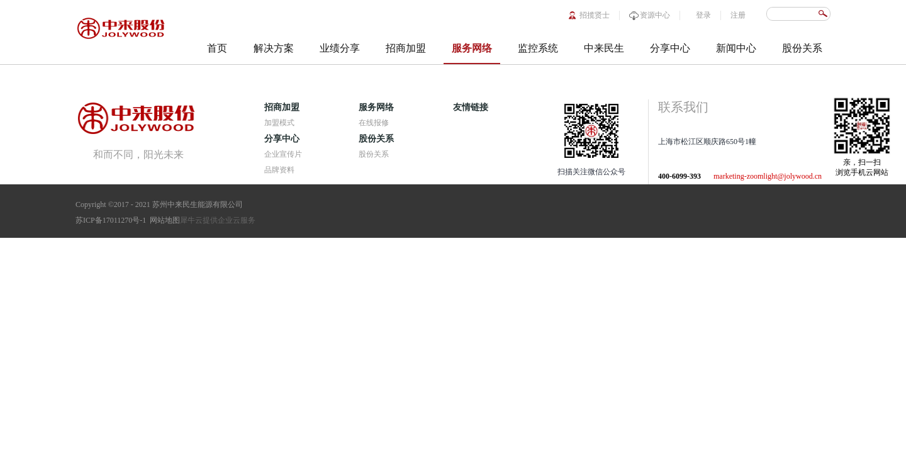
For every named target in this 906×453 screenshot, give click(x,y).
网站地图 (163, 220)
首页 (217, 48)
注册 (738, 15)
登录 (703, 15)
